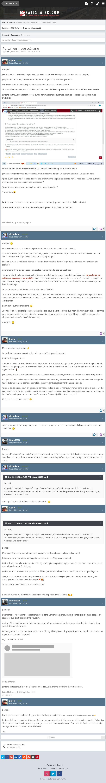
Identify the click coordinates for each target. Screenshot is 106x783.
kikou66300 (37, 477)
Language (42, 768)
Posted (18, 63)
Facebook (59, 773)
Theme (53, 768)
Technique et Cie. (33, 52)
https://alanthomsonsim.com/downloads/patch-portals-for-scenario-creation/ (37, 207)
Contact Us (63, 768)
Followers (51, 737)
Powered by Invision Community (53, 779)
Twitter (53, 773)
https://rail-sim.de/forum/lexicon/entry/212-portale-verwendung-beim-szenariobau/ (39, 168)
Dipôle (7, 52)
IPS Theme (48, 765)
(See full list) (51, 23)
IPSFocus (58, 765)
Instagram (47, 773)
